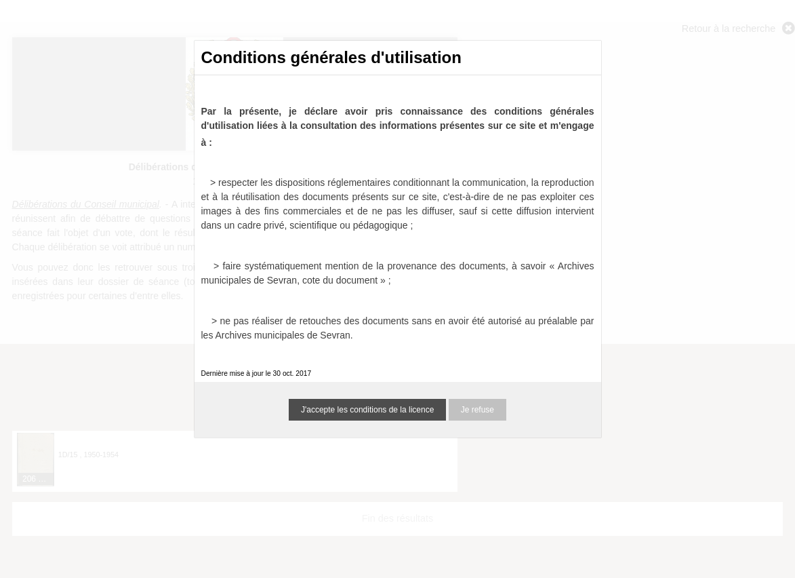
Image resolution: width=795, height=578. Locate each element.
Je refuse (477, 410)
